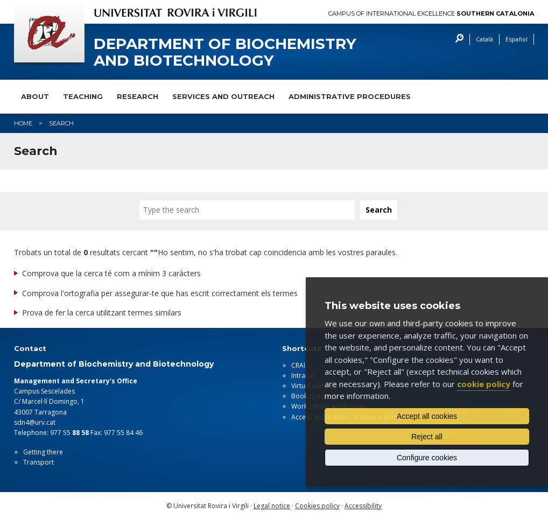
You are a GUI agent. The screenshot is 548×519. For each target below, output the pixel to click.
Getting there (43, 452)
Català (484, 39)
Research (137, 96)
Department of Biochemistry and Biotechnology (225, 52)
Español (516, 39)
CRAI (298, 365)
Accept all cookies (427, 416)
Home (23, 123)
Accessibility (363, 505)
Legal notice (272, 505)
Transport (38, 462)
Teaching (83, 96)
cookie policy (483, 383)
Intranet (303, 375)
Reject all (426, 436)
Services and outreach (223, 96)
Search (456, 39)
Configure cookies (427, 457)
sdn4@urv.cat (34, 422)
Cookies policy (317, 505)
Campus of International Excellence (431, 14)
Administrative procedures (350, 96)
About (35, 96)
